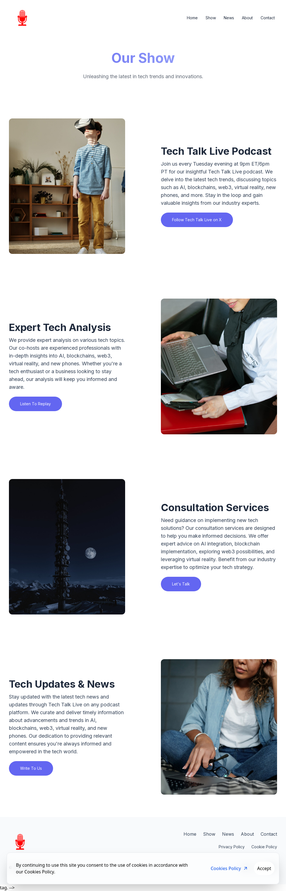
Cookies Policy (229, 868)
